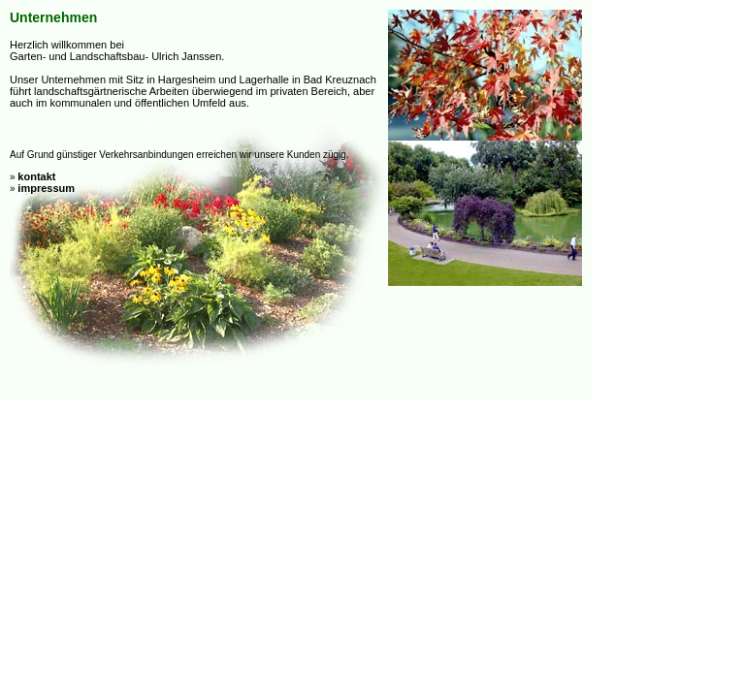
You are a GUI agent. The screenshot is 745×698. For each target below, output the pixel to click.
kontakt (36, 176)
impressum (46, 188)
